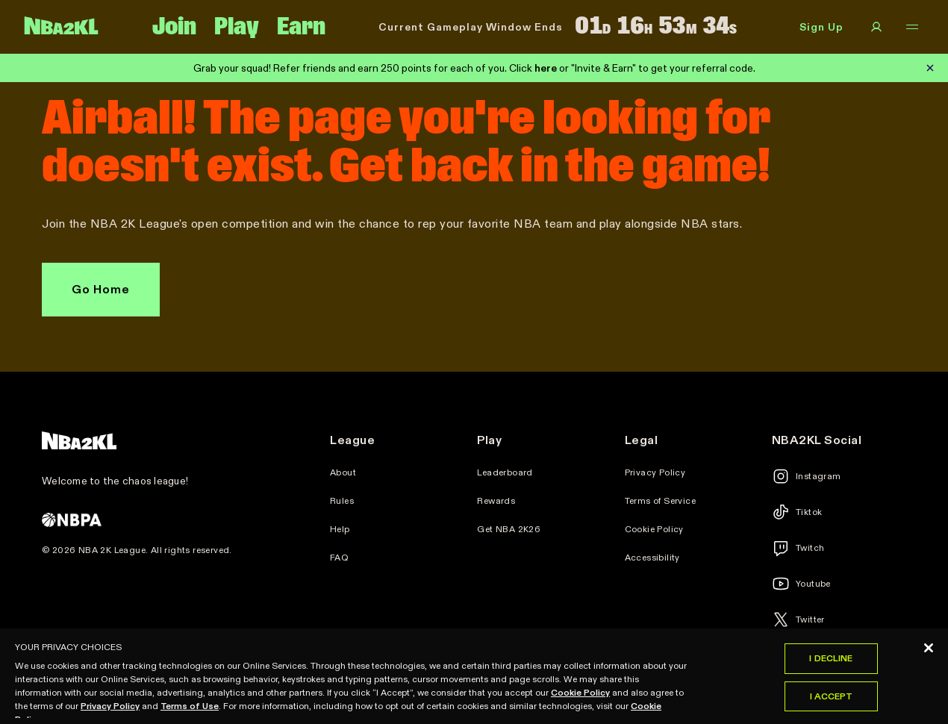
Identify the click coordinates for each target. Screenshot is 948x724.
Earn (301, 27)
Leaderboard (504, 472)
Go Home (101, 289)
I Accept (831, 705)
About (343, 472)
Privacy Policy (655, 472)
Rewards (496, 501)
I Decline (830, 666)
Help (340, 529)
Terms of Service (660, 501)
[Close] (928, 656)
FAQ (339, 557)
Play (236, 27)
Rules (342, 501)
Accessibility (652, 557)
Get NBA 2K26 (508, 529)
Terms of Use (189, 714)
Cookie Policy (654, 529)
